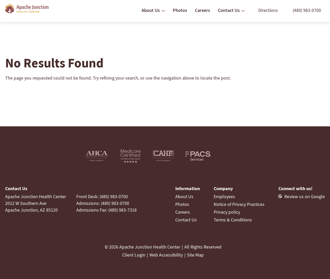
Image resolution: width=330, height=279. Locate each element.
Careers (182, 212)
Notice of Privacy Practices (239, 204)
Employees (224, 196)
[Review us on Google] (301, 196)
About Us (184, 196)
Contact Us (186, 220)
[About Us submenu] (163, 11)
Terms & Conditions (233, 220)
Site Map (195, 255)
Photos (182, 204)
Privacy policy (227, 212)
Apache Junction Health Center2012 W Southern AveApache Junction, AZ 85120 (35, 203)
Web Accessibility (166, 255)
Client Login (133, 255)
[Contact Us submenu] (243, 11)
